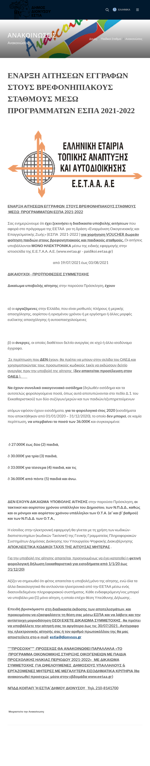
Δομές (93, 38)
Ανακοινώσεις (133, 38)
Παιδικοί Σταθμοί (111, 38)
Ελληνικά (121, 9)
